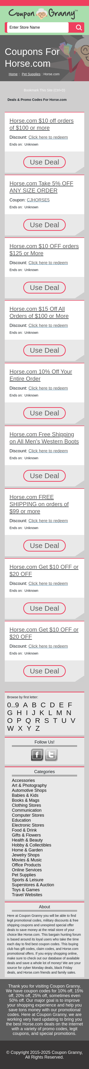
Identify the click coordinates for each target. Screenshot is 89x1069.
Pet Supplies (31, 74)
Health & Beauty (27, 840)
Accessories (23, 780)
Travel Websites (27, 894)
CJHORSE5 (38, 200)
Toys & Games (26, 889)
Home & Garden (27, 850)
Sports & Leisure (27, 879)
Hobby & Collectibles (31, 845)
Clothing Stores (26, 805)
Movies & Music (27, 860)
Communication (27, 810)
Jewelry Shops (26, 855)
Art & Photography (29, 785)
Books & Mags (25, 800)
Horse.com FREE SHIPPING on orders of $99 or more (39, 504)
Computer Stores (28, 815)
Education (21, 820)
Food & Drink (24, 830)
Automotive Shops (29, 790)
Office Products (26, 865)
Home (13, 74)
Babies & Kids (25, 795)
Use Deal (44, 162)
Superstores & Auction (33, 884)
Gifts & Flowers (26, 835)
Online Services (27, 870)
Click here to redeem (48, 137)
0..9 (13, 704)
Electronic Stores (28, 825)
